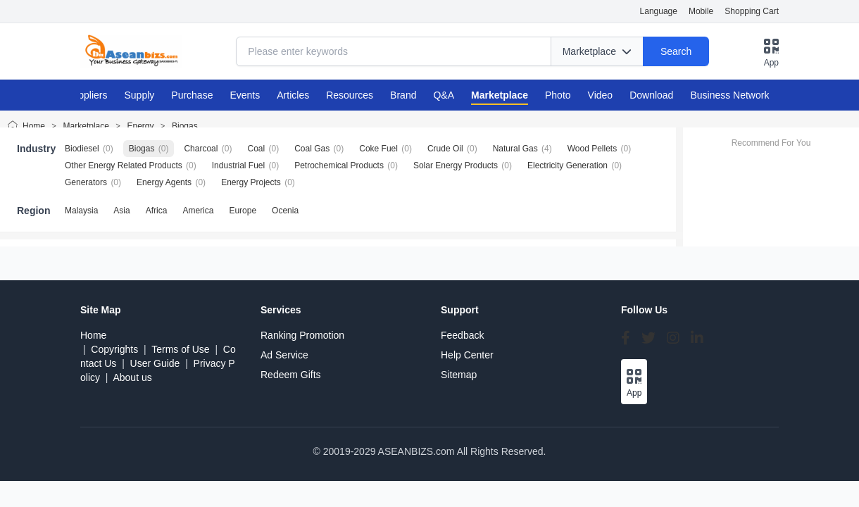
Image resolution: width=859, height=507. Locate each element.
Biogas (185, 126)
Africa (157, 210)
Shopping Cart (752, 11)
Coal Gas (312, 149)
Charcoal (201, 149)
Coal (256, 149)
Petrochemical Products (339, 165)
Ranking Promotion (302, 335)
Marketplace (86, 126)
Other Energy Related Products (123, 165)
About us (132, 377)
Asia (121, 210)
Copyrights (114, 349)
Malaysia (81, 210)
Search (675, 51)
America (197, 210)
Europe (242, 210)
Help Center (467, 355)
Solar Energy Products (455, 165)
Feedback (462, 335)
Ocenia (285, 210)
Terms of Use (180, 349)
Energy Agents (164, 182)
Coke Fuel (378, 149)
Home (34, 126)
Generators (86, 182)
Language (658, 11)
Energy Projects (251, 182)
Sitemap (459, 374)
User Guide (155, 363)
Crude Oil (445, 149)
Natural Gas (515, 149)
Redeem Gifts (291, 374)
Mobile (701, 11)
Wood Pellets (592, 149)
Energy (140, 126)
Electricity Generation (567, 165)
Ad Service (284, 355)
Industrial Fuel (238, 165)
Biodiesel (82, 149)
